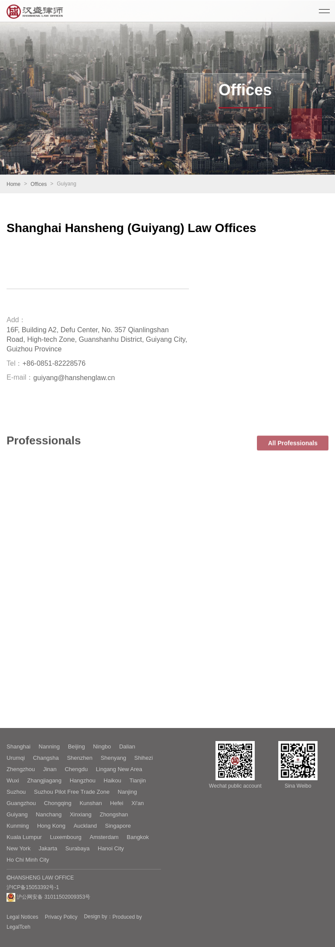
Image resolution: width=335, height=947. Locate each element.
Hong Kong (51, 825)
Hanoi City (111, 848)
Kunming (18, 825)
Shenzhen (79, 758)
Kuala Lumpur (24, 837)
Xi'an (137, 803)
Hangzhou (83, 780)
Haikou (112, 780)
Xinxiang (81, 814)
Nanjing (127, 792)
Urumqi (16, 758)
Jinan (50, 769)
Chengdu (76, 769)
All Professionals (293, 455)
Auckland (85, 825)
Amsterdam (103, 837)
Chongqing (58, 803)
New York (19, 848)
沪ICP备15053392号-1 (33, 887)
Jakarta (48, 848)
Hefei (116, 803)
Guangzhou (21, 803)
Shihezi (143, 758)
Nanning (49, 746)
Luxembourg (66, 837)
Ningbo (102, 746)
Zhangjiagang (44, 780)
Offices (39, 184)
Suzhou (16, 792)
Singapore (118, 825)
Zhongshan (113, 814)
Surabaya (77, 848)
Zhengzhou (21, 769)
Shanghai (19, 746)
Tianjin (138, 780)
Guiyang (17, 814)
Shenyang (113, 758)
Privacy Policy (61, 917)
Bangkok (138, 837)
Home (14, 184)
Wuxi (13, 780)
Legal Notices (22, 917)
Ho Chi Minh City (28, 859)
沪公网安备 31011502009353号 (48, 897)
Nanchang (49, 814)
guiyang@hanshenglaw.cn (74, 377)
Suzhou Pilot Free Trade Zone (71, 792)
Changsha (46, 758)
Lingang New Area (119, 769)
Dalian (127, 746)
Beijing (76, 746)
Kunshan (90, 803)
